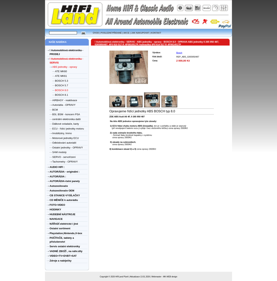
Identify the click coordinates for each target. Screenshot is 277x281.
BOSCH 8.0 (61, 90)
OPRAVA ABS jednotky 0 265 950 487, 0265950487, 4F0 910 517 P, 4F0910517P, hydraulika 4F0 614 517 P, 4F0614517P (157, 43)
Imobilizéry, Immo (62, 133)
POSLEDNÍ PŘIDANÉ (111, 33)
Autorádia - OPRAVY (63, 104)
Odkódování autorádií (64, 142)
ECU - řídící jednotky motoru (68, 128)
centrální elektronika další (66, 119)
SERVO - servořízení (64, 157)
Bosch (179, 53)
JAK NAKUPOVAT (140, 33)
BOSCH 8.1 (61, 94)
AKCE (126, 33)
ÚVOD (96, 33)
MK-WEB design (170, 277)
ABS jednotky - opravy (64, 66)
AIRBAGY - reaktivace (64, 100)
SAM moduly (59, 152)
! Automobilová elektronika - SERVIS (115, 42)
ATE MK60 (61, 71)
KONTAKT (156, 33)
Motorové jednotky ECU (65, 138)
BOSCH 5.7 (61, 85)
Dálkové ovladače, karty (65, 123)
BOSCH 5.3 (61, 80)
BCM (55, 109)
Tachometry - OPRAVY (65, 161)
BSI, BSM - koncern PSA (66, 114)
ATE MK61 (61, 75)
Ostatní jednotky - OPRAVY (67, 147)
